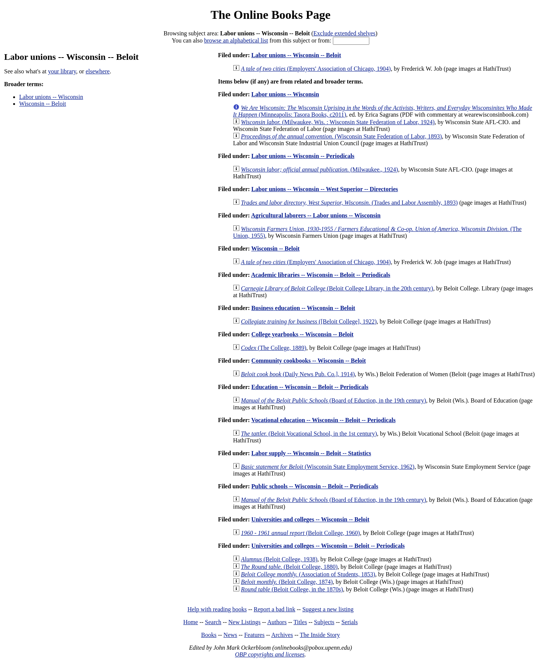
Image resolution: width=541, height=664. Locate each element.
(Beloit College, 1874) (286, 582)
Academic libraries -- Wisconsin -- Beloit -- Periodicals (320, 275)
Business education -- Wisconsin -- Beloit (303, 308)
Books (208, 635)
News (230, 635)
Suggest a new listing (328, 609)
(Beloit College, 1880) (289, 567)
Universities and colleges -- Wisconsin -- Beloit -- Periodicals (328, 545)
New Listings (244, 622)
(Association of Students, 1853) (308, 574)
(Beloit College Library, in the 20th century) (337, 288)
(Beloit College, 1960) (300, 533)
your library (62, 71)
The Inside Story (320, 635)
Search (213, 622)
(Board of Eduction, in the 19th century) (333, 400)
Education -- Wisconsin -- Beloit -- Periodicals (309, 387)
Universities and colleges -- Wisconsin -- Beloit (310, 519)
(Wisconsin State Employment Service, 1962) (327, 466)
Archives (282, 635)
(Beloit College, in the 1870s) (292, 589)
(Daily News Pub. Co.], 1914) (298, 374)
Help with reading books (217, 609)
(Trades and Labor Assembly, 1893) (349, 202)
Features (254, 635)
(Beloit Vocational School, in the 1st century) (309, 433)
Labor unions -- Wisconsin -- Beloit (296, 55)
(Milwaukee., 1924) (319, 169)
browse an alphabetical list (236, 40)
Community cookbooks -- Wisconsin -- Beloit (308, 360)
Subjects (324, 622)
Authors (277, 622)
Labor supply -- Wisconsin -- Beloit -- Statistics (311, 453)
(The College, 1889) (273, 348)
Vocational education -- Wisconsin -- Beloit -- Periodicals (323, 420)
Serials (350, 622)
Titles (300, 622)
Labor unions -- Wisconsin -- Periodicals (302, 156)
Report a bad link (274, 609)
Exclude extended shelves (344, 33)
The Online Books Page (270, 14)
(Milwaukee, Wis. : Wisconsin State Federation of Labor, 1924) (338, 122)
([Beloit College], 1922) (308, 321)
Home (190, 622)
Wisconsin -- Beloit (42, 103)
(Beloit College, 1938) (279, 559)
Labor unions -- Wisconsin (51, 97)
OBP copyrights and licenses (269, 654)
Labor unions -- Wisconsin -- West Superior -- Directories (324, 189)
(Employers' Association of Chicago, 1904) (316, 68)
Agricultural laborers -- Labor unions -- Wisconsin (316, 215)
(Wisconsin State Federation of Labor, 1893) (341, 136)
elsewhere (98, 71)
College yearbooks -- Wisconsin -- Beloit (302, 334)
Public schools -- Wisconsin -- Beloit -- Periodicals (314, 486)
